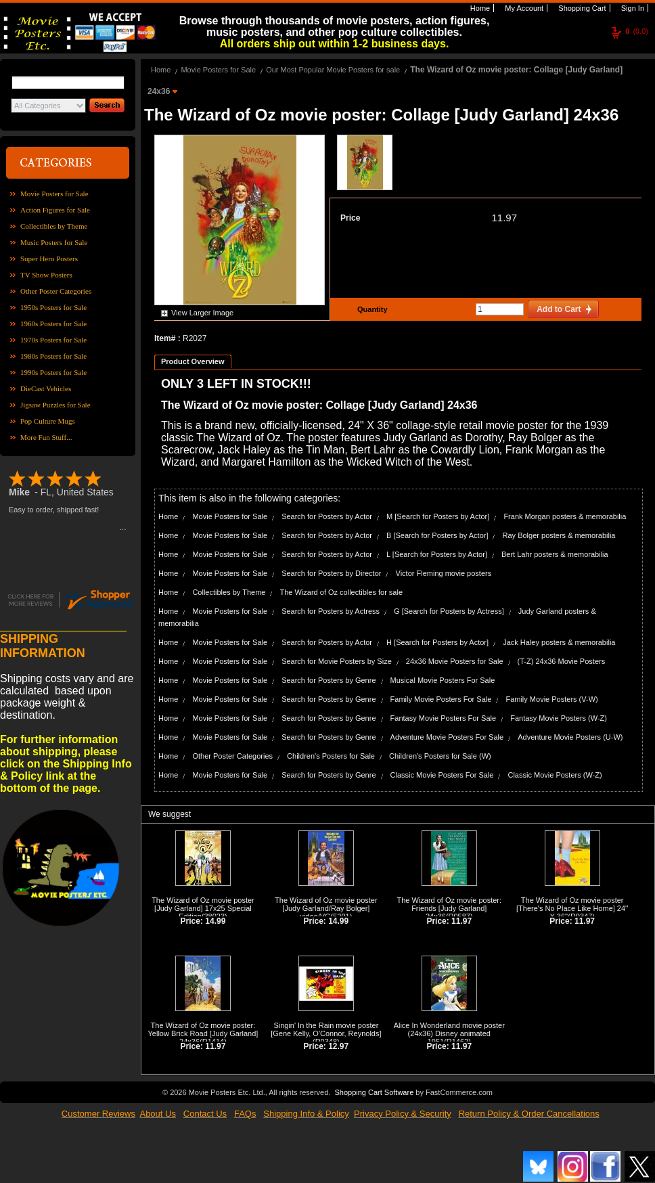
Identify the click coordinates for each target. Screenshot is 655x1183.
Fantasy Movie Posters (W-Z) (558, 718)
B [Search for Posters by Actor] (437, 535)
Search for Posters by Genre (328, 680)
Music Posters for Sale (53, 242)
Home (479, 8)
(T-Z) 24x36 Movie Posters (562, 661)
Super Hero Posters (49, 258)
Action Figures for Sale (55, 210)
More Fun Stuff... (46, 437)
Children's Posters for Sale (331, 756)
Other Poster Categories (55, 291)
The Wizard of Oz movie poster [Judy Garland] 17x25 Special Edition (203, 908)
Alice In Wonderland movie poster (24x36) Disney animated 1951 (449, 1033)
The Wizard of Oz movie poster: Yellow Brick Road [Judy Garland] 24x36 (203, 1033)
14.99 (215, 921)
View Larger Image (202, 313)
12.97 (338, 1046)
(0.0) (636, 31)
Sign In (631, 8)
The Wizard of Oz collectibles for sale (341, 592)
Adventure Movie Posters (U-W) (570, 737)
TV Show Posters (46, 275)
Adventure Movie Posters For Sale (447, 737)
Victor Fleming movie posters (444, 573)
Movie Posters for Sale (54, 193)
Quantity (370, 309)
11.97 (504, 217)
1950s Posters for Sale (53, 307)
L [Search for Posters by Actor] (436, 554)
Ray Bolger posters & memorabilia (559, 535)
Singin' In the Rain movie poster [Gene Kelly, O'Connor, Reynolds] (326, 1029)
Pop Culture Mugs (47, 421)
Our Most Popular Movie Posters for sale (333, 70)
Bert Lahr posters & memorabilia (554, 554)
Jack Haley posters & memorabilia (559, 642)
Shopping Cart (581, 8)
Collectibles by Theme (53, 226)
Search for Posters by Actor (326, 516)
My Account (523, 8)
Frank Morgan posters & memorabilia (564, 516)
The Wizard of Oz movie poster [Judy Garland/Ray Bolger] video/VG (326, 908)
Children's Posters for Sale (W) (440, 756)
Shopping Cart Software (373, 1092)
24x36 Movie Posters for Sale (454, 661)
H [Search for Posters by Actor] (437, 642)
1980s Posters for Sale (53, 356)
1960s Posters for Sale (53, 323)
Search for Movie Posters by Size (336, 661)
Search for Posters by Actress (330, 611)
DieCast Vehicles (45, 388)
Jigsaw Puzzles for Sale (55, 405)
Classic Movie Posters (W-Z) (554, 775)
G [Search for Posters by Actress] (449, 611)
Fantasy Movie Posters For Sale (443, 718)
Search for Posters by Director (331, 573)
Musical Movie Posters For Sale (442, 680)
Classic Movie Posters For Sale (442, 775)
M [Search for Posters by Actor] (437, 516)
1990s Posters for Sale (53, 372)
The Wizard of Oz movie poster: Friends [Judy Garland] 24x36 (449, 908)
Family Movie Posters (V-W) (551, 699)
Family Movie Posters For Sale (441, 699)
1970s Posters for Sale (53, 340)
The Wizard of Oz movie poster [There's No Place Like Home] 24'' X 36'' (572, 908)
